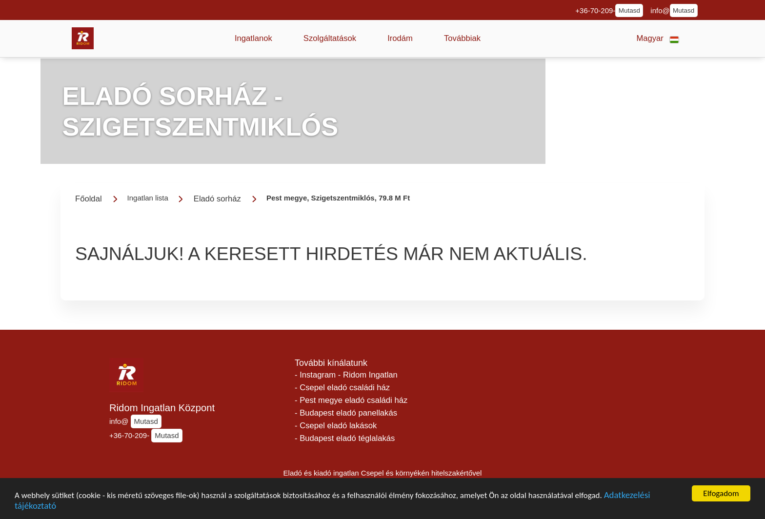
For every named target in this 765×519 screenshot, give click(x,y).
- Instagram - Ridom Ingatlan (346, 374)
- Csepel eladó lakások (336, 425)
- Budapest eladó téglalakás (345, 438)
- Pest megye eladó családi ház (351, 400)
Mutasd (629, 10)
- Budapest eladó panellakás (346, 413)
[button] (253, 38)
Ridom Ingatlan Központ (162, 407)
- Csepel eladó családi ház (342, 387)
